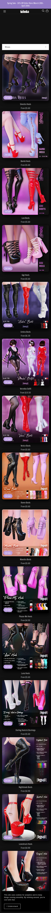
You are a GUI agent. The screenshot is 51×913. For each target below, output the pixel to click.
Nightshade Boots (25, 787)
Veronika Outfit (25, 388)
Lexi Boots (26, 217)
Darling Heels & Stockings (25, 730)
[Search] (43, 10)
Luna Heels (25, 673)
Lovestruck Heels (25, 843)
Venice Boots (25, 445)
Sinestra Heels (25, 104)
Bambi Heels (25, 161)
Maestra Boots (25, 559)
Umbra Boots (26, 331)
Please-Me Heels (25, 616)
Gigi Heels (25, 274)
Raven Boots (25, 502)
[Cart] (48, 10)
